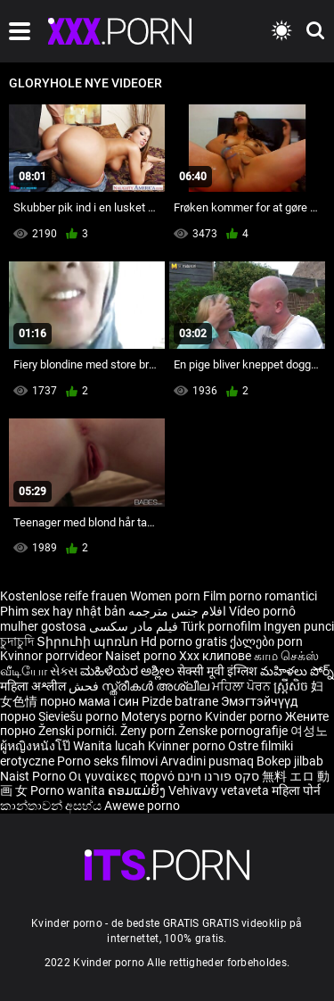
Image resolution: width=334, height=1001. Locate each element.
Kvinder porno (245, 716)
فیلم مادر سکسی (133, 626)
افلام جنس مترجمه (177, 611)
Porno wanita (69, 790)
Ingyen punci (299, 626)
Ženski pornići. (79, 731)
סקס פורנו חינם (218, 776)
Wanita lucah (110, 746)
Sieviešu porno (79, 716)
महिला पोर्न (296, 790)
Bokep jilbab (290, 761)
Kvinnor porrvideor (52, 656)
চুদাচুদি (17, 641)
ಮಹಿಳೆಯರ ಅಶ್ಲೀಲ (128, 671)
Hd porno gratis (184, 641)
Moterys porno (163, 716)
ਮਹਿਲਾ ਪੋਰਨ (242, 686)
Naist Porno (34, 776)
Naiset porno (142, 656)
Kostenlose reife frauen (63, 596)
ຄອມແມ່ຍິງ (138, 790)
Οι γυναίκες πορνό (123, 776)
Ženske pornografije (234, 731)
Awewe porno (142, 805)
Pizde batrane (180, 701)
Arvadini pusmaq (208, 761)
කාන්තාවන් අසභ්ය (52, 805)
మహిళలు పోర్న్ (297, 671)
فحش (85, 686)
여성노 (309, 731)
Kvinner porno (188, 746)
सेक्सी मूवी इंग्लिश (217, 671)
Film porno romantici (260, 596)
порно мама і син (89, 701)
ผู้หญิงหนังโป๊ (36, 746)
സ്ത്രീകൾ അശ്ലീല (157, 686)
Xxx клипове (215, 656)
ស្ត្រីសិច (292, 686)
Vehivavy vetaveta (220, 790)
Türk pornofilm (221, 626)
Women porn (166, 596)
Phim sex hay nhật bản (63, 611)
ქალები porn (266, 641)
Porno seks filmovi (107, 761)
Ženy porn (149, 731)
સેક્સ (63, 671)
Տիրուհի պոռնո (89, 641)
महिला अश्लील (34, 686)
